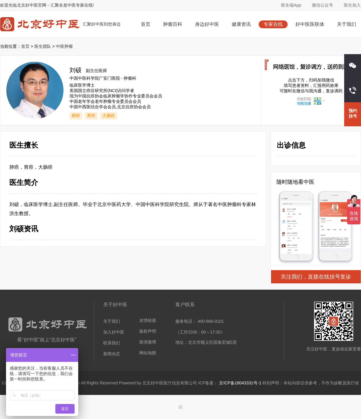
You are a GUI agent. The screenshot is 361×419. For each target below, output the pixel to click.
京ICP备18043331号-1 (240, 382)
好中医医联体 (309, 24)
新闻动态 (111, 354)
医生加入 (352, 5)
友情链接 (147, 320)
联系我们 (111, 343)
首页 (145, 24)
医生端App (291, 5)
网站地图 (147, 353)
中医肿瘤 (64, 46)
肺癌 (76, 115)
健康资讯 (241, 24)
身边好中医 (207, 24)
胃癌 (91, 115)
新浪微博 (147, 342)
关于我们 (346, 24)
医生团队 (42, 46)
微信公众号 (322, 5)
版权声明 (147, 331)
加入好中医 (113, 332)
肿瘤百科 (172, 24)
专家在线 (273, 24)
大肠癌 (108, 115)
